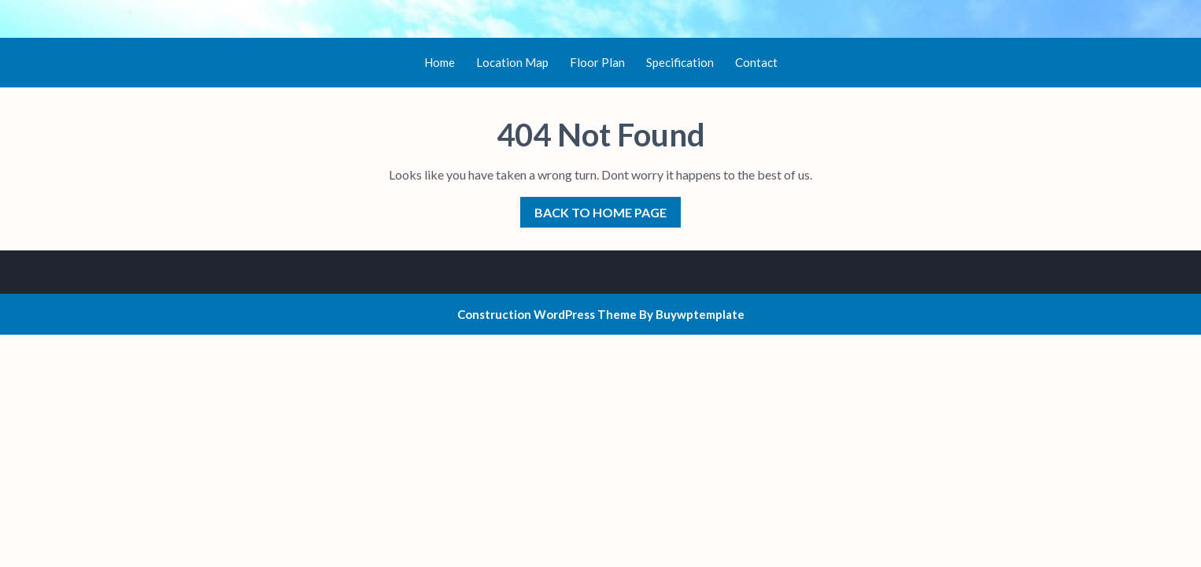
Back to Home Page (593, 208)
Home (439, 62)
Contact (756, 62)
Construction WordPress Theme (547, 314)
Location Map (512, 62)
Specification (680, 62)
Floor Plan (597, 62)
